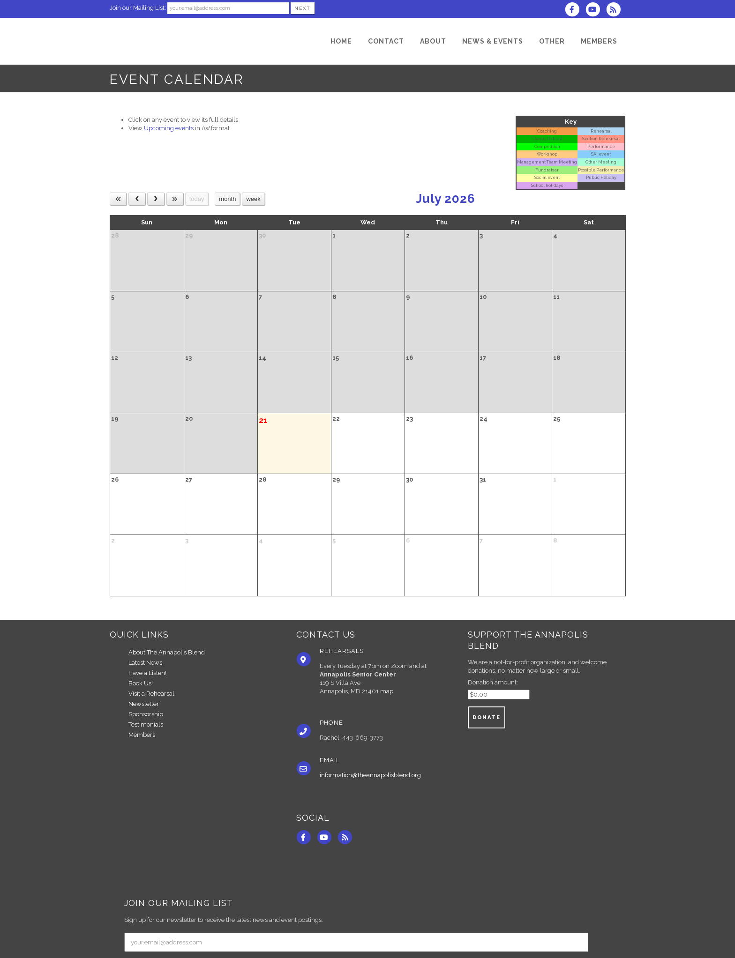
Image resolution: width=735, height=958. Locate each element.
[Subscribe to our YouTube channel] (595, 10)
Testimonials (145, 724)
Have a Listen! (147, 672)
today (196, 198)
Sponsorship (145, 714)
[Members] (599, 41)
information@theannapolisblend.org (370, 775)
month (227, 198)
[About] (433, 41)
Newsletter (143, 703)
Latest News (145, 662)
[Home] (341, 41)
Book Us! (140, 683)
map (386, 691)
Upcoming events (169, 128)
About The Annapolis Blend (166, 652)
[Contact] (386, 41)
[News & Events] (492, 41)
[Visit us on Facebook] (574, 10)
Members (141, 734)
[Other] (552, 41)
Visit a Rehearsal (151, 693)
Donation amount (492, 682)
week (253, 198)
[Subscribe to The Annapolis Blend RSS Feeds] (615, 10)
